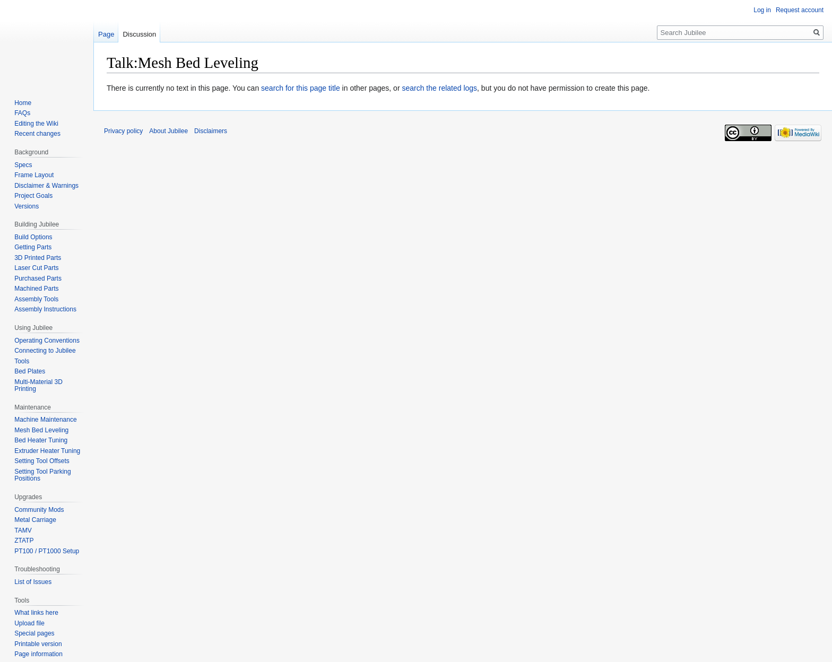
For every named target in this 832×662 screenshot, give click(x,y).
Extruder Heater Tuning (47, 451)
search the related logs (439, 88)
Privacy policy (123, 131)
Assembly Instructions (45, 309)
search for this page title (300, 88)
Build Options (33, 237)
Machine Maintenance (45, 419)
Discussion (139, 34)
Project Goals (33, 195)
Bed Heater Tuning (40, 440)
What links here (36, 612)
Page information (38, 654)
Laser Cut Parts (36, 268)
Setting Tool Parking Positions (42, 475)
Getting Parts (32, 247)
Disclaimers (210, 131)
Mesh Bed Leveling (41, 430)
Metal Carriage (35, 520)
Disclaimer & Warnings (46, 185)
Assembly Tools (36, 299)
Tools (21, 361)
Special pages (34, 633)
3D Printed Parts (37, 258)
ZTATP (23, 540)
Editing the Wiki (36, 123)
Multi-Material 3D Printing (38, 385)
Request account (800, 10)
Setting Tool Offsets (42, 461)
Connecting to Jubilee (44, 350)
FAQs (22, 113)
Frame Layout (34, 175)
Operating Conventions (47, 340)
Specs (23, 165)
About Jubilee (168, 131)
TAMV (22, 530)
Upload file (29, 623)
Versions (26, 206)
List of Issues (32, 582)
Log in (762, 10)
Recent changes (37, 133)
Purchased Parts (38, 278)
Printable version (38, 644)
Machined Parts (36, 288)
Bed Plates (29, 371)
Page (106, 34)
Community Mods (39, 509)
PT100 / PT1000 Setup (46, 551)
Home (22, 103)
